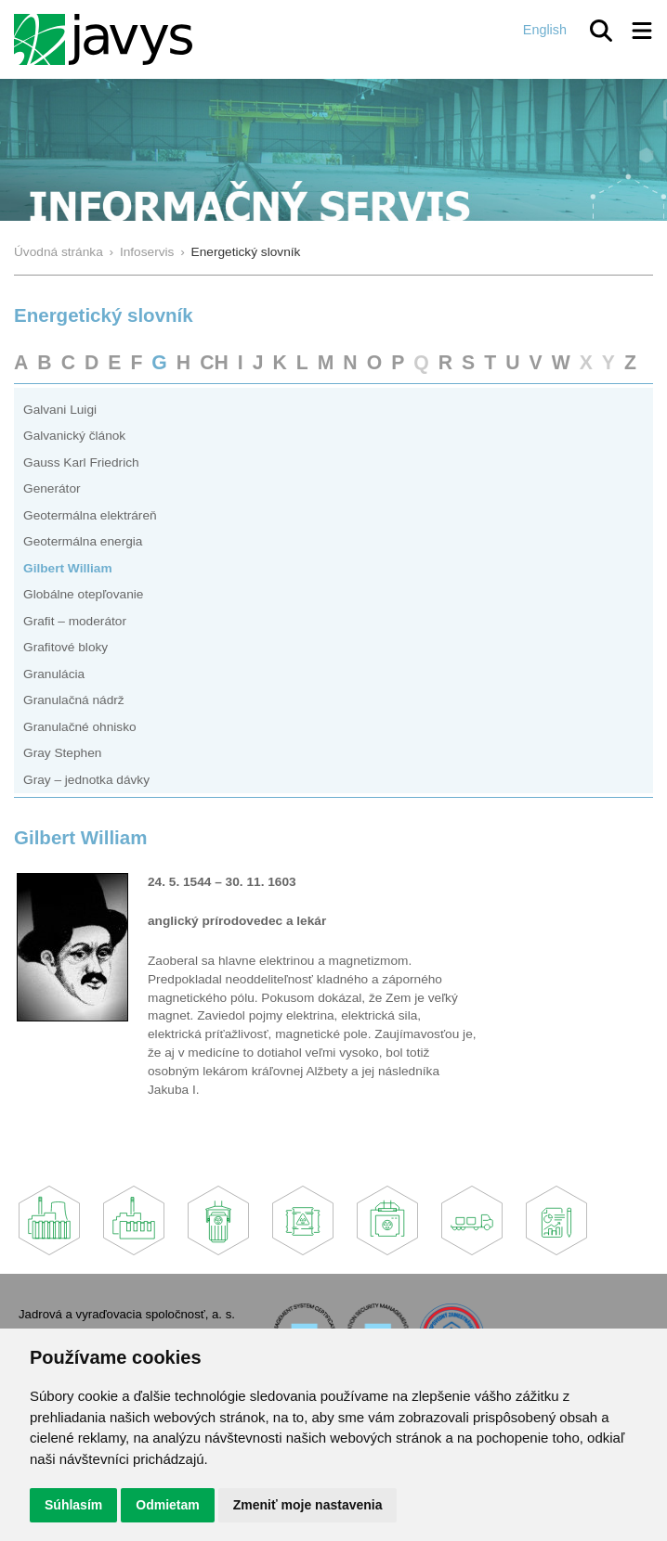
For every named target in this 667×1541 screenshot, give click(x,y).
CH (214, 362)
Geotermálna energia (82, 541)
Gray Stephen (62, 753)
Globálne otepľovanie (83, 594)
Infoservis (147, 252)
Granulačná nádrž (73, 700)
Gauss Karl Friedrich (81, 462)
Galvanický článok (74, 436)
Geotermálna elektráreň (90, 515)
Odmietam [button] (167, 1504)
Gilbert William (67, 568)
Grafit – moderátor (74, 621)
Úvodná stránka (58, 252)
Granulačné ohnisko (80, 727)
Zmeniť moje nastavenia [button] (308, 1504)
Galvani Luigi (60, 410)
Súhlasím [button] (73, 1504)
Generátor (52, 488)
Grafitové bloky (65, 647)
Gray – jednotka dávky (86, 780)
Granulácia (54, 674)
